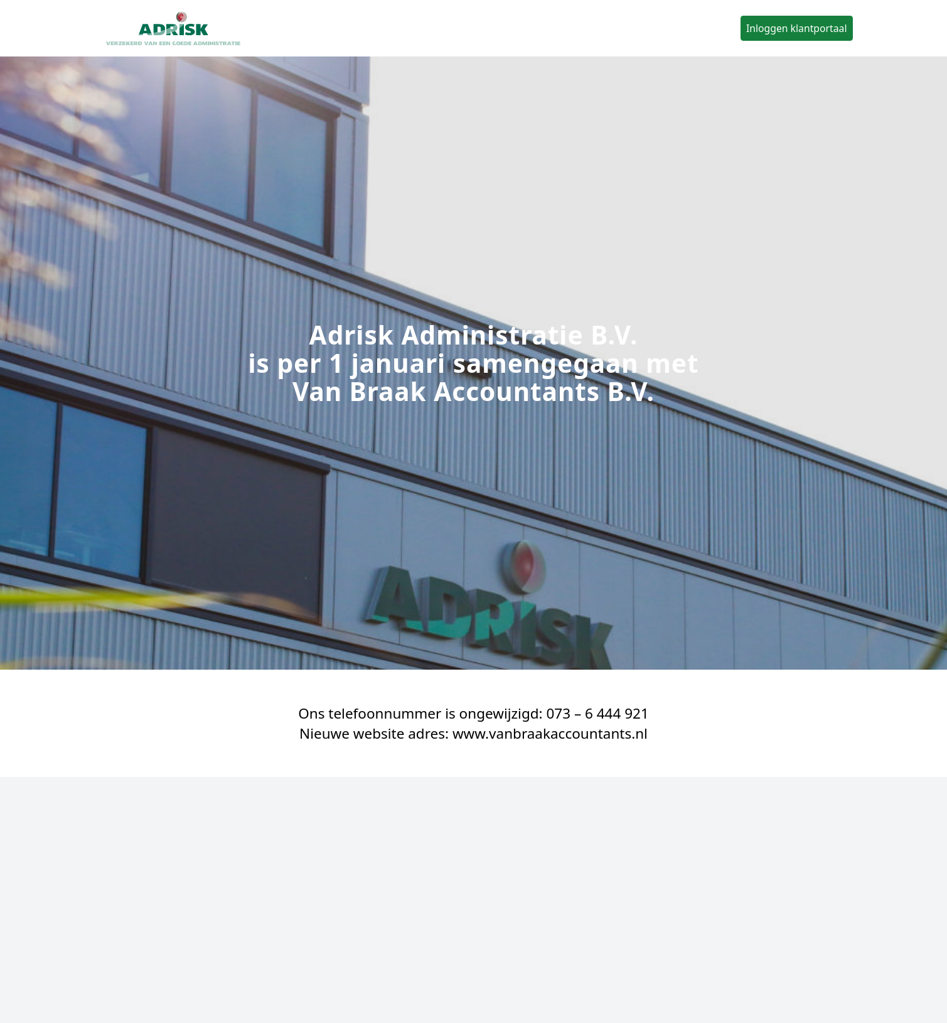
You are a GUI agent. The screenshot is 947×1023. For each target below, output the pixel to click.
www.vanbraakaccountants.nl (550, 733)
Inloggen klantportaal (796, 28)
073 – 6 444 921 (597, 713)
